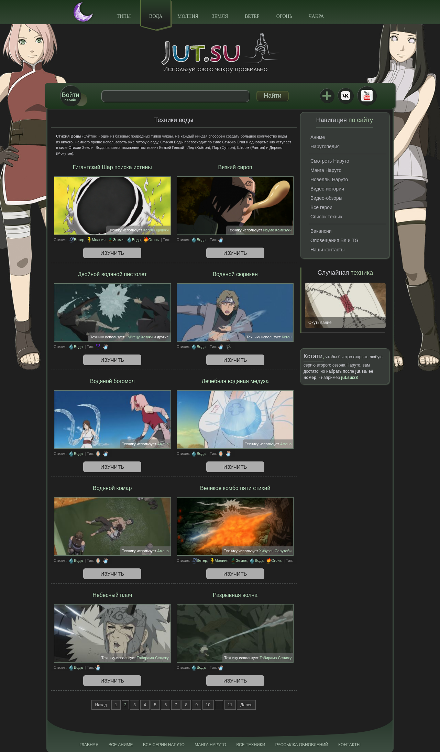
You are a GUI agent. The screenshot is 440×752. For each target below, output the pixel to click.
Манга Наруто (325, 170)
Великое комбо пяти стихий (235, 488)
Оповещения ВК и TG (334, 240)
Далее (246, 704)
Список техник (326, 216)
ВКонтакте (345, 95)
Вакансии (321, 231)
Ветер (252, 16)
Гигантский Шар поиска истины (112, 167)
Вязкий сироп (235, 167)
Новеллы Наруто (329, 179)
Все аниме (121, 744)
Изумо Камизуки (277, 230)
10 (208, 704)
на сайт (70, 96)
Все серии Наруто (164, 744)
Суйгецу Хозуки (139, 337)
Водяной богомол (112, 381)
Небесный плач (112, 595)
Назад (101, 704)
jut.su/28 (349, 377)
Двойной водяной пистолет (112, 274)
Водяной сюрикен (235, 274)
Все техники (250, 744)
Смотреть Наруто (329, 161)
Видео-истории (327, 189)
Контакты (349, 744)
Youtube (366, 95)
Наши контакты (327, 249)
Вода (155, 16)
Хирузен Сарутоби (275, 551)
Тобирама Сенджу (153, 658)
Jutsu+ (327, 95)
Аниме (317, 137)
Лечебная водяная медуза (235, 381)
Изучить (112, 253)
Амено (163, 444)
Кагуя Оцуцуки (156, 230)
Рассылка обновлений (301, 744)
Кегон (287, 337)
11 (230, 704)
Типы (124, 16)
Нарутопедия (325, 146)
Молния (187, 16)
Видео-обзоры (326, 198)
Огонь (284, 16)
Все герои (321, 207)
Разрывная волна (235, 595)
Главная (88, 744)
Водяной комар (112, 488)
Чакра (316, 16)
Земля (220, 16)
